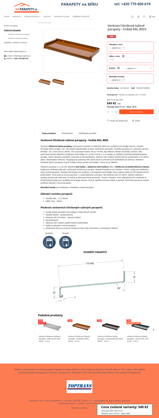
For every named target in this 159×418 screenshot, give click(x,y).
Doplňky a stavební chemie (15, 42)
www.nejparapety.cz (17, 51)
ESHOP (6, 16)
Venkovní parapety (12, 30)
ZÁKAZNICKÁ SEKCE (31, 16)
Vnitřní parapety (11, 25)
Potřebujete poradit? (87, 133)
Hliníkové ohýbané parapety (18, 34)
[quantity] (112, 111)
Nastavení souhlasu (79, 408)
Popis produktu (49, 133)
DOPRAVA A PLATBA (61, 16)
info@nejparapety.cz (22, 56)
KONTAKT (47, 16)
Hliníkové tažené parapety (18, 38)
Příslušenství (67, 133)
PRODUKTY (17, 16)
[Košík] (152, 17)
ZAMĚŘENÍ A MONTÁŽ (81, 16)
